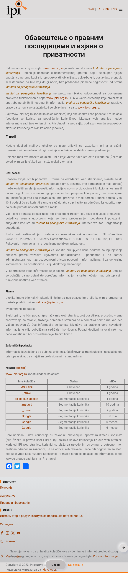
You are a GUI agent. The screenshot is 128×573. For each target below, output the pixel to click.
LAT (99, 9)
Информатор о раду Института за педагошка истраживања (41, 516)
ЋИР (91, 9)
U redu (56, 565)
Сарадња (6, 524)
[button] (120, 9)
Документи (8, 496)
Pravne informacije (105, 556)
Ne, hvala (74, 565)
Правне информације (15, 502)
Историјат (7, 487)
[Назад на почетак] (17, 9)
